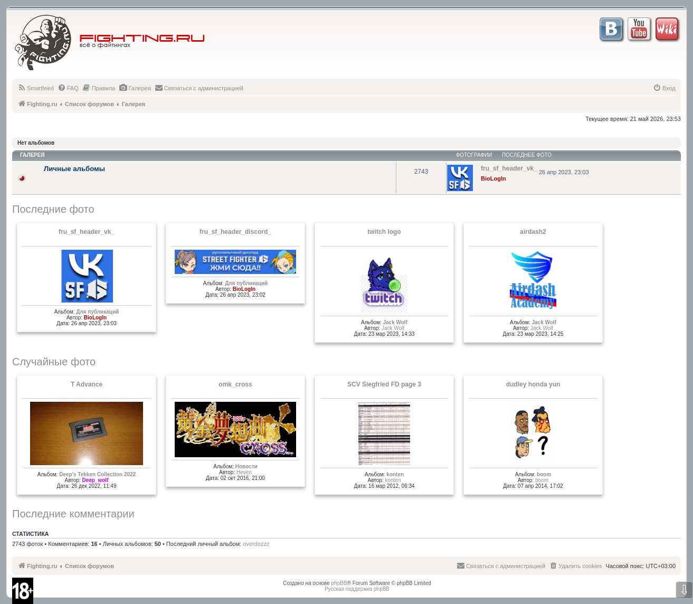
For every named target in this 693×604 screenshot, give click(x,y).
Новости (246, 466)
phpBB (339, 583)
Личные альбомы (74, 169)
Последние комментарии (73, 514)
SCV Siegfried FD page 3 (384, 384)
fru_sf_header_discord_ (235, 231)
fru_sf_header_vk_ (87, 231)
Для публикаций (97, 312)
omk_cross (235, 384)
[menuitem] (35, 88)
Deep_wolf (95, 480)
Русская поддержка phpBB (357, 589)
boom (544, 474)
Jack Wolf (395, 322)
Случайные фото (54, 361)
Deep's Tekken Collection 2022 (97, 474)
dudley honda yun (533, 384)
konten (395, 474)
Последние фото (53, 209)
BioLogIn (493, 178)
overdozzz (256, 544)
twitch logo (384, 231)
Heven (244, 472)
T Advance (86, 384)
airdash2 (533, 231)
